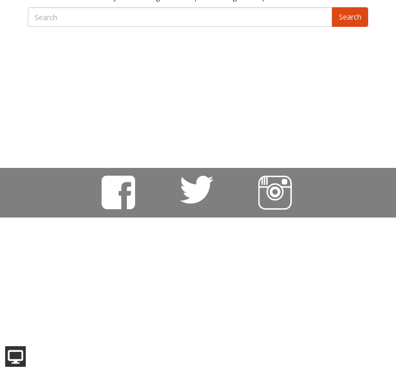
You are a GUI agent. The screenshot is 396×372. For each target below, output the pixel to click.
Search (350, 17)
